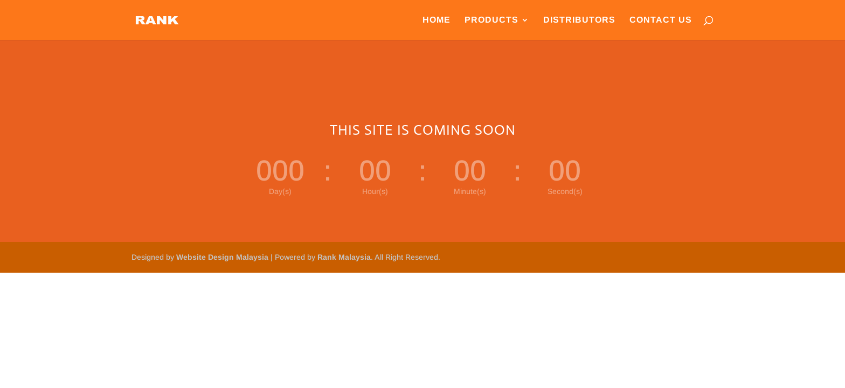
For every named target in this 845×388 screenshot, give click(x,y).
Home (436, 20)
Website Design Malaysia (222, 257)
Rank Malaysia (344, 257)
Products (491, 20)
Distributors (579, 20)
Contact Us (660, 20)
